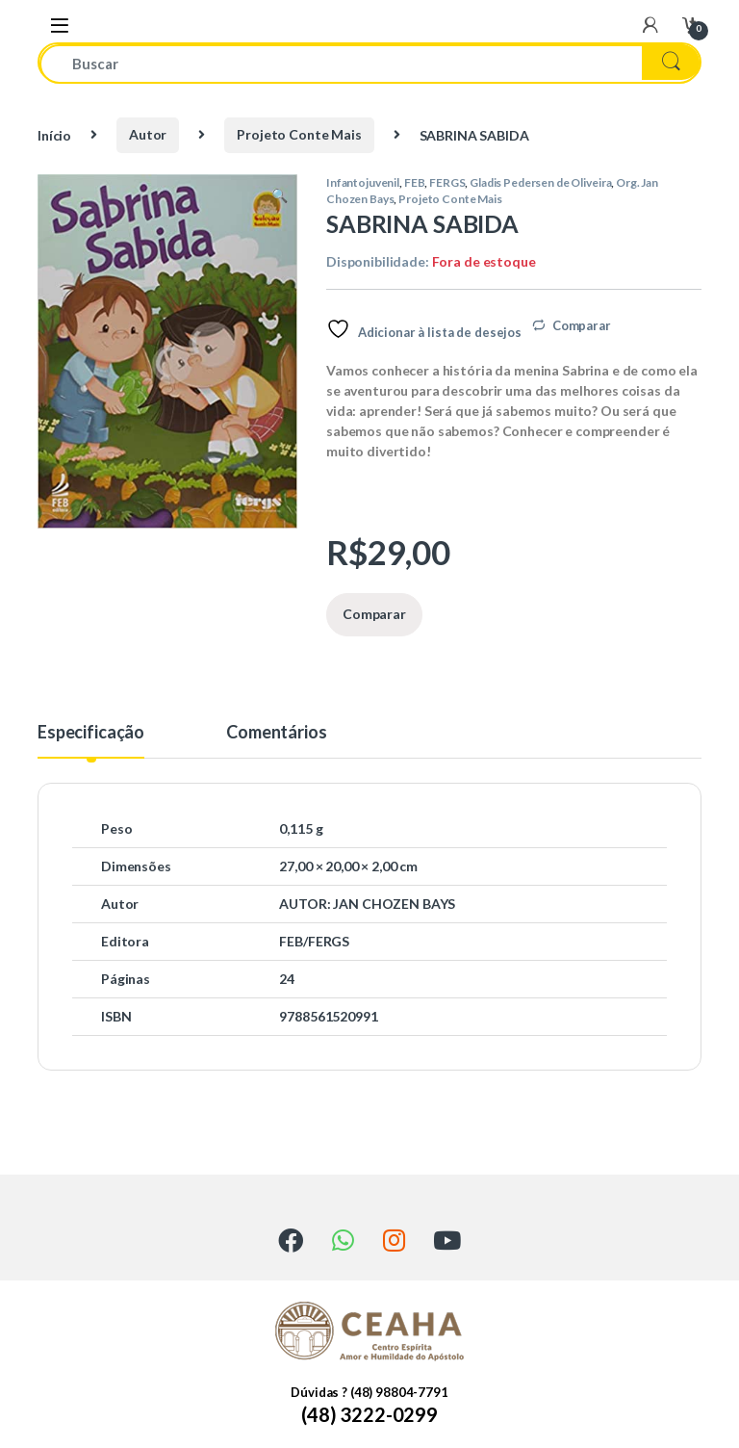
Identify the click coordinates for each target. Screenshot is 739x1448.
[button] (279, 195)
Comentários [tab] (276, 732)
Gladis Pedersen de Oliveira (540, 182)
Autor (147, 134)
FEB (414, 182)
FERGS (447, 182)
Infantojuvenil (362, 182)
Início (54, 134)
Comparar (581, 325)
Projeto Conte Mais (299, 134)
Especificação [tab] (91, 732)
